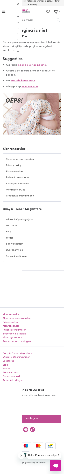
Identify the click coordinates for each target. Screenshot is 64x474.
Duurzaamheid (14, 250)
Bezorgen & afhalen (17, 183)
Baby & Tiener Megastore (22, 209)
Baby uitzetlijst (14, 244)
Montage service (15, 190)
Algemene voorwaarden (20, 159)
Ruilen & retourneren (18, 177)
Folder (9, 238)
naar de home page (23, 81)
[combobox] (32, 20)
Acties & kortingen (16, 256)
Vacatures (11, 225)
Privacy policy (13, 165)
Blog (8, 232)
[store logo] (19, 11)
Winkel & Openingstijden (19, 219)
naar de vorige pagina (32, 65)
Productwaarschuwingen (20, 196)
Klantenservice (14, 149)
